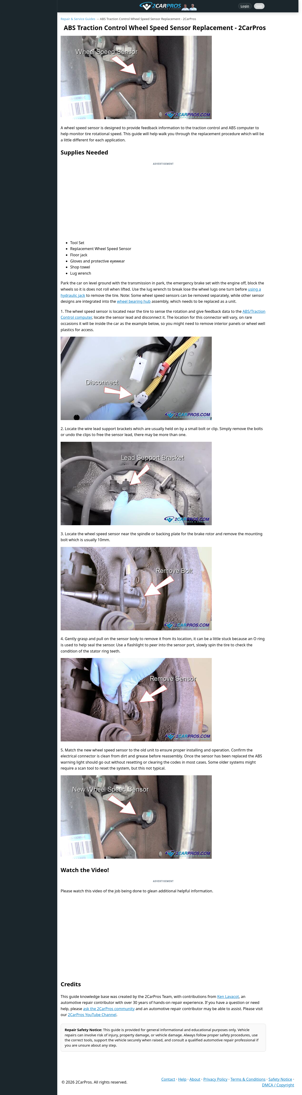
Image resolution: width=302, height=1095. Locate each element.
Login (245, 6)
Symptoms (17, 150)
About (195, 1079)
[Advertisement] (163, 201)
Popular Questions (23, 78)
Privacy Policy (215, 1079)
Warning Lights (20, 92)
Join (259, 6)
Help (182, 1079)
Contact (168, 1079)
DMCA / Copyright (278, 1085)
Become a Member (23, 194)
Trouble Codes (20, 107)
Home (13, 19)
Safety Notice (280, 1079)
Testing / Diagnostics (25, 136)
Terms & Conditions (247, 1079)
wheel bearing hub (134, 301)
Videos (14, 165)
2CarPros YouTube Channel (92, 1014)
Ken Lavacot (228, 996)
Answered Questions (24, 34)
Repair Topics (19, 48)
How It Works (19, 121)
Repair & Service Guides (27, 63)
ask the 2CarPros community (109, 1008)
